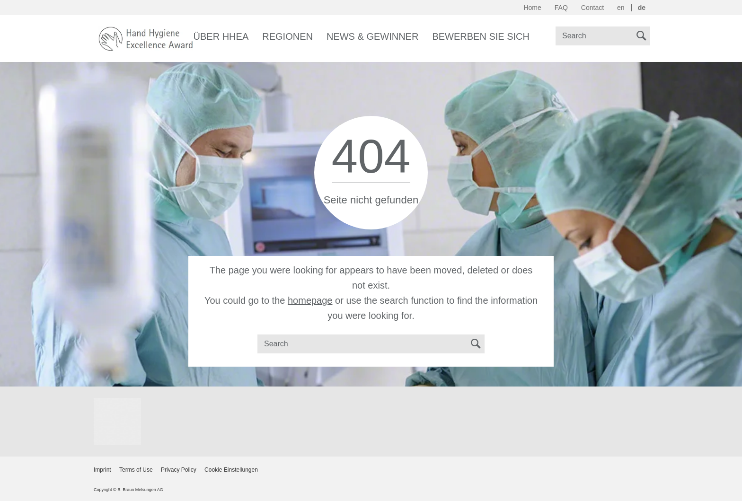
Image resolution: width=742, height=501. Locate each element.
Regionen (287, 36)
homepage (310, 300)
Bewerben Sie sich (481, 36)
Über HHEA (221, 36)
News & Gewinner (372, 36)
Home (532, 7)
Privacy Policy (178, 469)
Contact (592, 7)
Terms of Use (136, 469)
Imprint (102, 469)
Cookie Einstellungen (231, 469)
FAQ (561, 7)
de (641, 7)
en (621, 7)
